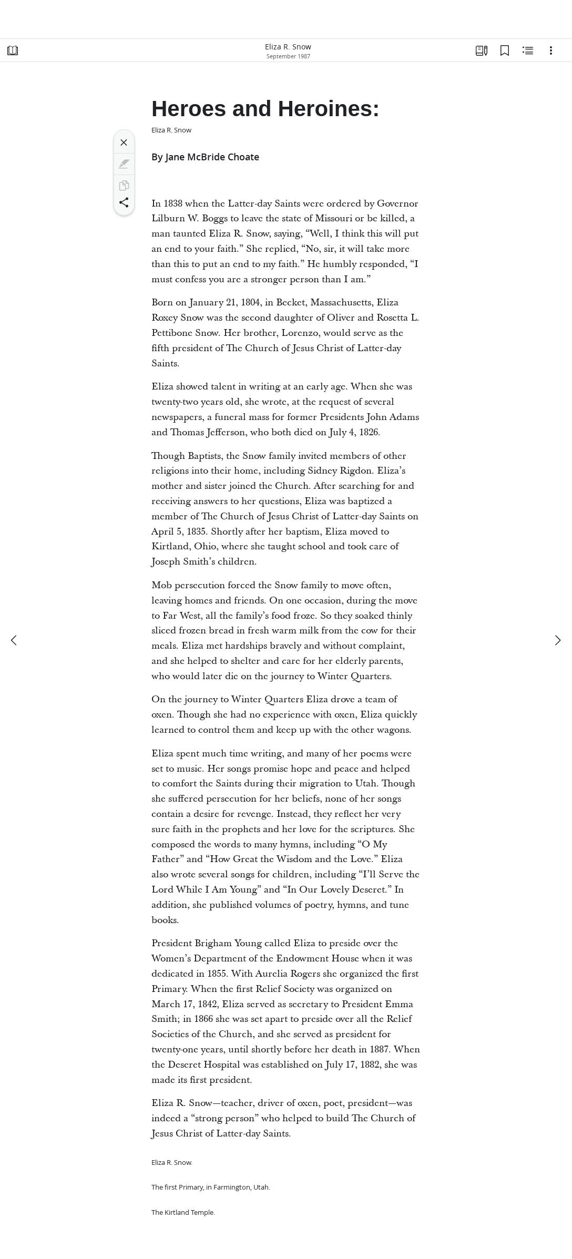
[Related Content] (527, 50)
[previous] (14, 640)
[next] (557, 640)
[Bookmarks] (504, 50)
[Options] (550, 50)
